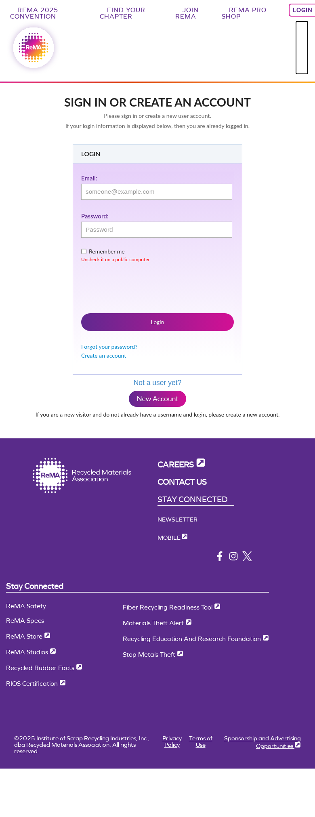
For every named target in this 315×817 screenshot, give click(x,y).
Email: (89, 178)
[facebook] (220, 558)
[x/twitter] (247, 558)
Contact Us (182, 482)
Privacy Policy (172, 741)
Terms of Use (200, 741)
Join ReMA (187, 13)
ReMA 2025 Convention (34, 13)
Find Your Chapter (122, 13)
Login (157, 321)
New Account (157, 398)
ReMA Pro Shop (244, 13)
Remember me (107, 251)
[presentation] (142, 286)
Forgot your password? (109, 346)
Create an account (103, 355)
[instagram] (233, 558)
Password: (94, 216)
